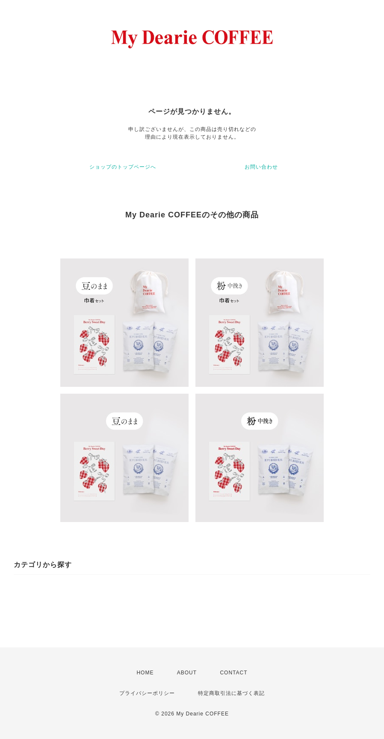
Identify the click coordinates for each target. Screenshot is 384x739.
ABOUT (187, 673)
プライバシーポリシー (147, 693)
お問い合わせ (261, 167)
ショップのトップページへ (122, 167)
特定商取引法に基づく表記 (231, 693)
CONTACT (233, 673)
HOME (145, 673)
